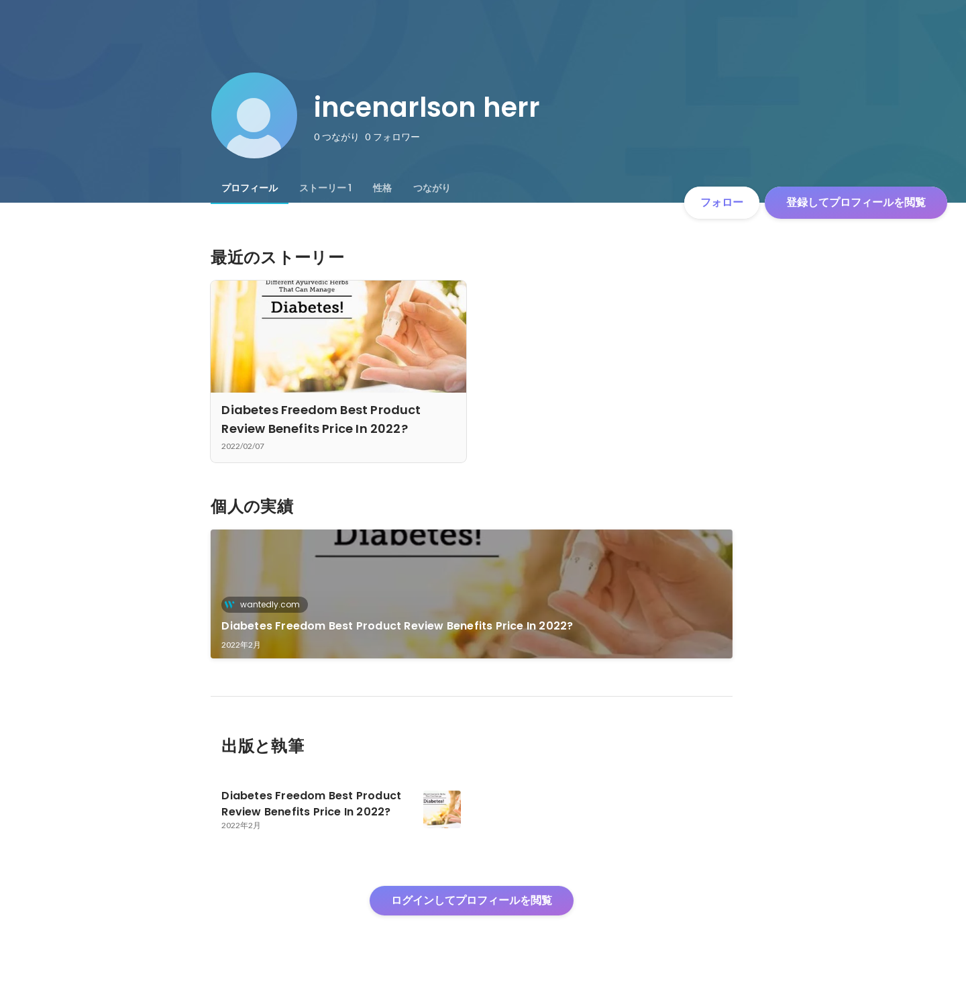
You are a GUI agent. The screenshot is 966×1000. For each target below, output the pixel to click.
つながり (432, 188)
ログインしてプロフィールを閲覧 (471, 900)
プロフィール (249, 188)
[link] (472, 594)
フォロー (721, 202)
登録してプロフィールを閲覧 (856, 202)
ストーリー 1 (325, 188)
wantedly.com (266, 604)
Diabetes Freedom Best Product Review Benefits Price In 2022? (397, 626)
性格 (382, 188)
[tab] (249, 188)
